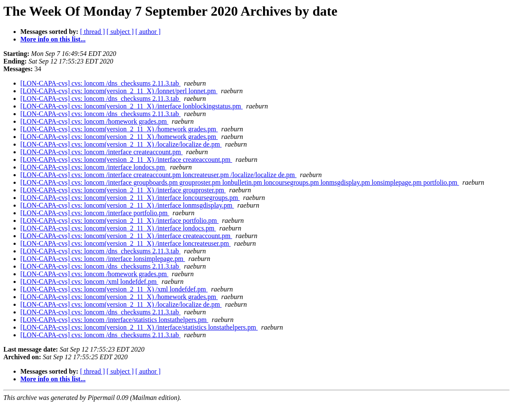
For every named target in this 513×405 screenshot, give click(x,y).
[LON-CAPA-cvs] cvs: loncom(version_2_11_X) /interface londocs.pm (118, 228)
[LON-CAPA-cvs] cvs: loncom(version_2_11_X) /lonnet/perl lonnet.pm (118, 90)
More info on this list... (53, 39)
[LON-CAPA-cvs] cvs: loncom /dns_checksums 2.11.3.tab (100, 83)
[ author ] (148, 31)
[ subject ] (120, 31)
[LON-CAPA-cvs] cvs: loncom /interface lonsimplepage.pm (102, 258)
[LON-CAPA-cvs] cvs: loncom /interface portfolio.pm (94, 212)
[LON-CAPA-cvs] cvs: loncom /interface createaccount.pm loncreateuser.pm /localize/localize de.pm (158, 174)
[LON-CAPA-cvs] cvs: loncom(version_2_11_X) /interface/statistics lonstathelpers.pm (139, 327)
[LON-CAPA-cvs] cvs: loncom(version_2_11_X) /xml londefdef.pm (114, 289)
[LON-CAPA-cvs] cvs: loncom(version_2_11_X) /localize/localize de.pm (121, 144)
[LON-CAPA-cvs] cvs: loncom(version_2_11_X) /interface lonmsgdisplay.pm (127, 205)
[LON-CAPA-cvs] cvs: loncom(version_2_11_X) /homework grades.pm (119, 129)
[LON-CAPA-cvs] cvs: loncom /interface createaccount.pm (101, 151)
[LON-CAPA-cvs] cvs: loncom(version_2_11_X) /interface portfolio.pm (119, 220)
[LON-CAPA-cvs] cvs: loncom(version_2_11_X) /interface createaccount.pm (126, 159)
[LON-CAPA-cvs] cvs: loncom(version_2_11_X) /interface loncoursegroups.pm (130, 197)
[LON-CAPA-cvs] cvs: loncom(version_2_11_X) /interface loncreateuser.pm (125, 243)
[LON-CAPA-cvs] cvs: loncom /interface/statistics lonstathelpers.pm (114, 319)
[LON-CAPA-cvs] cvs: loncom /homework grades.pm (94, 121)
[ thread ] (92, 31)
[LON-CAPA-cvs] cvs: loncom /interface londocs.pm (93, 167)
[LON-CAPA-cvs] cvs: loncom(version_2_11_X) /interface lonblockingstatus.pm (131, 106)
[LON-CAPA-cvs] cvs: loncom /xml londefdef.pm (89, 281)
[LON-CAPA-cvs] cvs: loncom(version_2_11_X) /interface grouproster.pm (123, 190)
